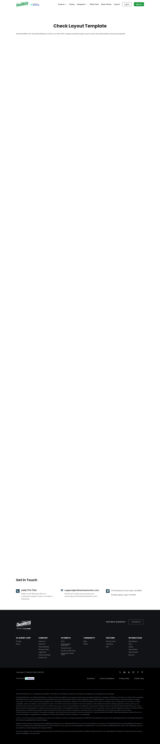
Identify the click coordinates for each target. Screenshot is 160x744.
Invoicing (109, 644)
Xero (130, 644)
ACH (62, 641)
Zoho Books (133, 649)
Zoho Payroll (133, 652)
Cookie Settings (44, 655)
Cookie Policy (139, 678)
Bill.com (131, 655)
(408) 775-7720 (29, 590)
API (107, 647)
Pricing (71, 4)
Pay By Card (110, 641)
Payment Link (66, 648)
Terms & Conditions (107, 678)
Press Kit (42, 644)
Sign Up (139, 4)
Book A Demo (106, 4)
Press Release (44, 647)
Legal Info (42, 652)
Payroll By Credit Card (67, 653)
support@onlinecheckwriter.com (82, 590)
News (18, 644)
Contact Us (136, 622)
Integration (81, 4)
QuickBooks (133, 641)
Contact (117, 4)
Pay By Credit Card (68, 651)
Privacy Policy (44, 649)
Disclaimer (91, 678)
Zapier (131, 647)
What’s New (94, 4)
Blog (85, 641)
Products (61, 4)
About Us (42, 641)
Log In (127, 4)
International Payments (65, 644)
